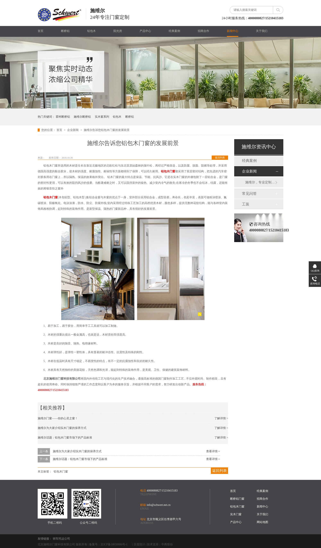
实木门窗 (236, 514)
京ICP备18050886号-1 (114, 544)
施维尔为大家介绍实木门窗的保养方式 (62, 428)
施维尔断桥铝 (82, 116)
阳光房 (117, 31)
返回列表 (220, 157)
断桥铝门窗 (237, 498)
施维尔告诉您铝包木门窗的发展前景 (107, 130)
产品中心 (145, 31)
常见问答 (249, 194)
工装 (245, 204)
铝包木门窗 (61, 471)
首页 (40, 31)
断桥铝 (65, 31)
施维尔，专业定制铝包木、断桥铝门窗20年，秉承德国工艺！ (260, 182)
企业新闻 (73, 130)
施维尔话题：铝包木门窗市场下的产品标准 (65, 437)
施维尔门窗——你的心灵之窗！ (58, 418)
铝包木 (91, 31)
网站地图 (262, 522)
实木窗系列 (102, 116)
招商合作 (203, 31)
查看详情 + (213, 451)
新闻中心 (232, 31)
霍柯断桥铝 (63, 116)
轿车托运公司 (61, 538)
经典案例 (174, 31)
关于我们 (261, 31)
